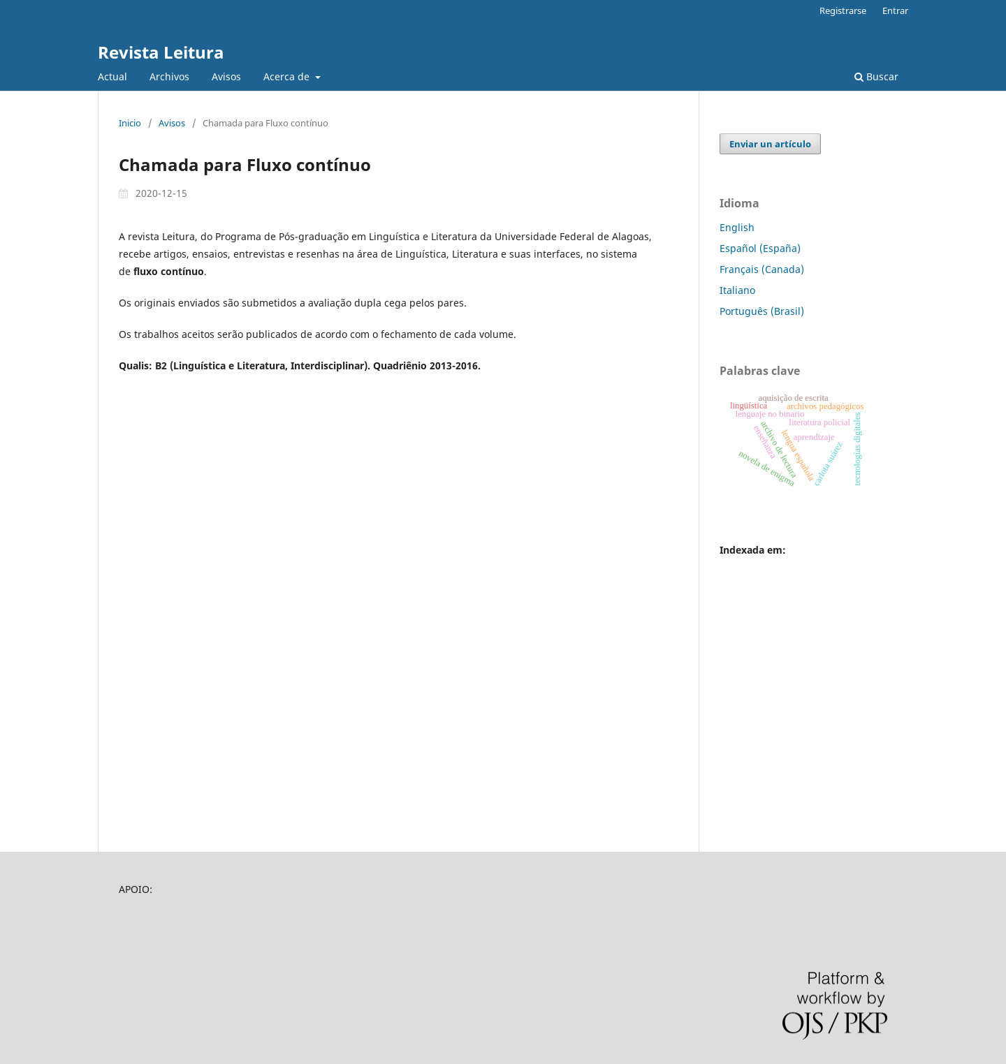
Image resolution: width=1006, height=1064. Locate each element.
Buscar (876, 76)
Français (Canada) (762, 269)
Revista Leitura (161, 52)
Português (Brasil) (762, 311)
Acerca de (287, 76)
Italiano (737, 290)
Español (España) (760, 248)
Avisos (226, 76)
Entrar (895, 10)
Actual (112, 76)
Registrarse (842, 10)
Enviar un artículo (770, 144)
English (737, 227)
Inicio (130, 123)
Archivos (169, 76)
